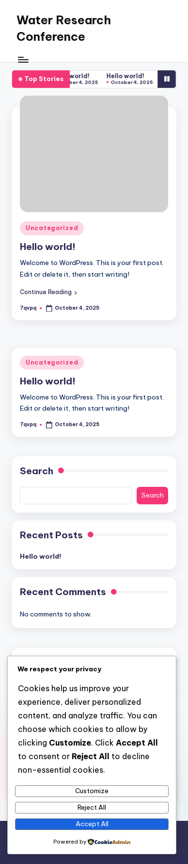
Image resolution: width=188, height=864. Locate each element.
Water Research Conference (63, 28)
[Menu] (23, 59)
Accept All (92, 823)
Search (36, 471)
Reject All (92, 807)
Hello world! (74, 76)
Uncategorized (52, 228)
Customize (92, 790)
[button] (48, 292)
